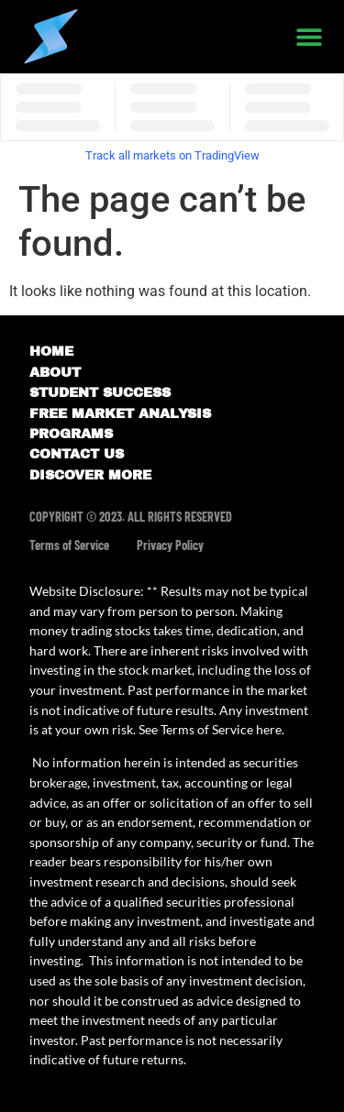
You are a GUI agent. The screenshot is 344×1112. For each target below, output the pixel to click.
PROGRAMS (71, 433)
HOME (51, 351)
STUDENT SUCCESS (100, 392)
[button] (308, 37)
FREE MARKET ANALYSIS (120, 413)
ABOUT (55, 372)
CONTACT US (76, 453)
